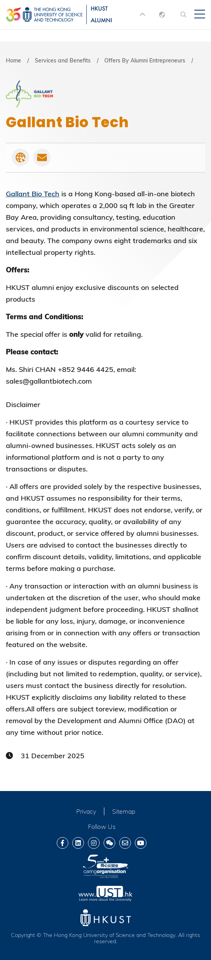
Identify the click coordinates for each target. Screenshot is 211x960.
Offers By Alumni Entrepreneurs (144, 60)
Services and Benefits (63, 60)
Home (13, 60)
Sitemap (123, 811)
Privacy (86, 811)
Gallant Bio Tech (32, 193)
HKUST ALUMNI (101, 14)
